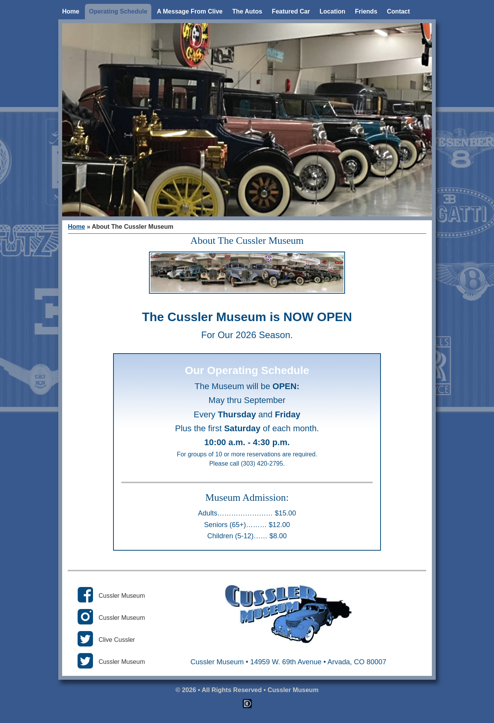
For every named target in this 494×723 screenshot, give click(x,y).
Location (332, 11)
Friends (366, 11)
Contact (398, 11)
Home (70, 11)
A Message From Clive (190, 11)
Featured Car (291, 11)
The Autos (247, 11)
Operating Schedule (118, 11)
